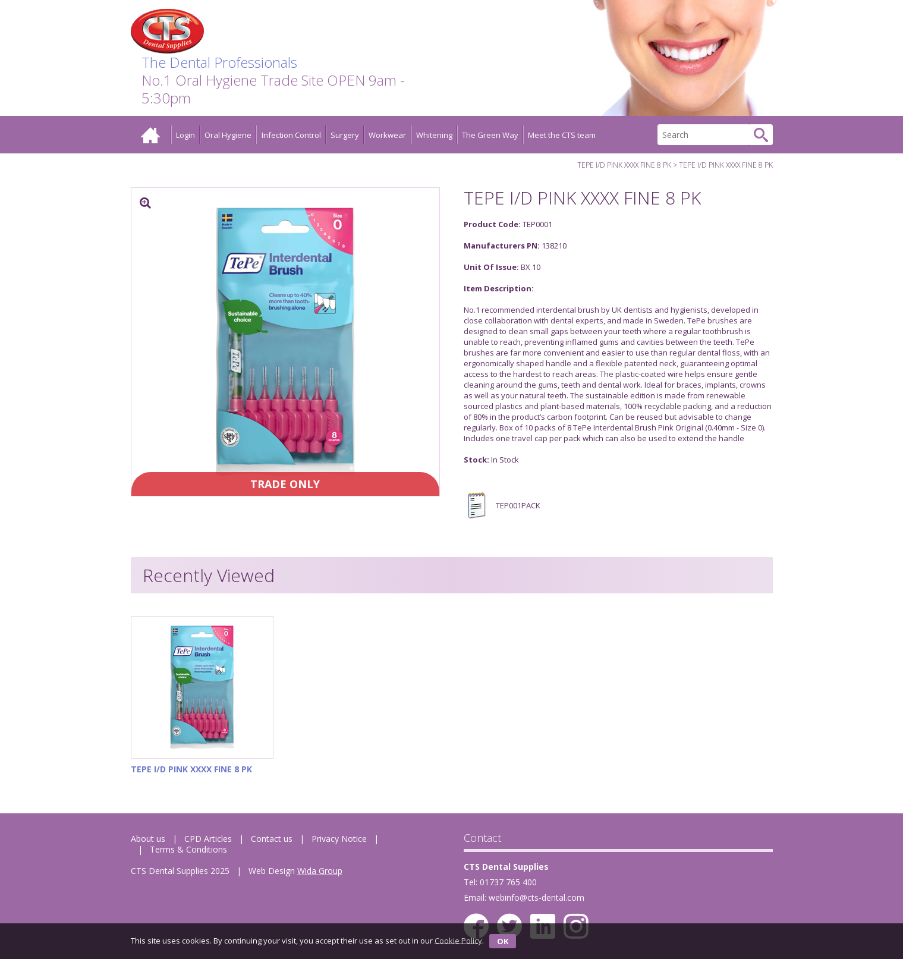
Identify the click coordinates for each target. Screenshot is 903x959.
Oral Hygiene (227, 135)
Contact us (271, 838)
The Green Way (490, 135)
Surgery (345, 135)
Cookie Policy (458, 940)
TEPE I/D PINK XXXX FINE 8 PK (624, 165)
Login (185, 135)
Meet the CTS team (562, 135)
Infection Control (291, 135)
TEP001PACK (502, 506)
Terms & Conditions (188, 849)
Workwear (387, 135)
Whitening (434, 135)
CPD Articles (208, 838)
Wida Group (319, 870)
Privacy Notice (339, 838)
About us (148, 838)
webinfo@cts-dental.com (536, 897)
